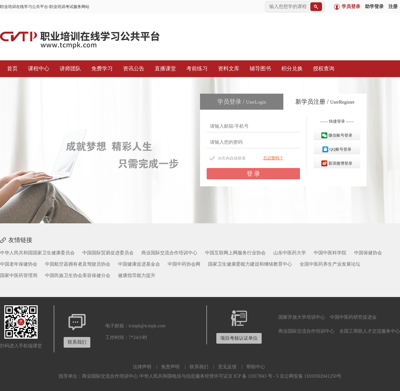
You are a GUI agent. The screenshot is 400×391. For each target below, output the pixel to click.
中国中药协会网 (184, 264)
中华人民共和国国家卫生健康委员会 (37, 252)
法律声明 (142, 366)
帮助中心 (255, 366)
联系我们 (199, 366)
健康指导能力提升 (136, 275)
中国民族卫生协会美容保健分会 (77, 275)
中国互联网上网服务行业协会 (235, 252)
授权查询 (322, 68)
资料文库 (227, 68)
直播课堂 (163, 68)
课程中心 (37, 68)
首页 (11, 68)
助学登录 (374, 6)
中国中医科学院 (330, 252)
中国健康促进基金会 (139, 264)
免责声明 (170, 366)
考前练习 (195, 68)
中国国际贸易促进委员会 (108, 252)
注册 (393, 6)
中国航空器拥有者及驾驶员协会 (77, 264)
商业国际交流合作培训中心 (169, 252)
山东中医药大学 (289, 252)
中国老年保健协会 (18, 264)
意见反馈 (227, 366)
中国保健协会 (368, 252)
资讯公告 (132, 68)
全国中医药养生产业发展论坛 (330, 264)
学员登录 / (241, 101)
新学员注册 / (324, 101)
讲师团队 (68, 68)
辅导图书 (258, 68)
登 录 (253, 173)
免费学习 (100, 68)
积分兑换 (290, 68)
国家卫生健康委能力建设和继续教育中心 (250, 264)
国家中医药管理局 (18, 275)
